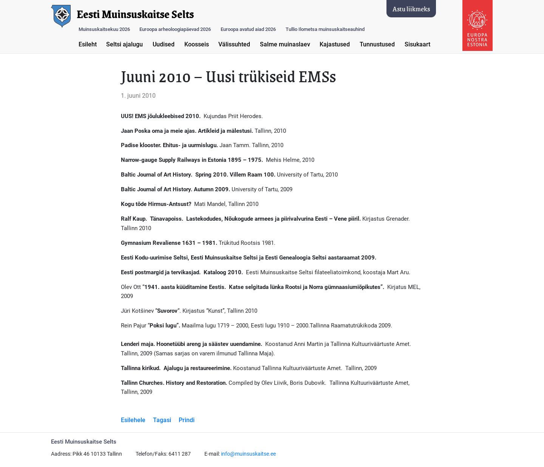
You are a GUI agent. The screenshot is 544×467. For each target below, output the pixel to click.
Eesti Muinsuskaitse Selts (135, 14)
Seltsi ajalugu (124, 44)
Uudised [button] (164, 44)
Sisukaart (417, 44)
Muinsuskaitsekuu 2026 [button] (104, 29)
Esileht (88, 44)
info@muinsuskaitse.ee (248, 454)
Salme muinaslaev (285, 44)
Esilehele (133, 420)
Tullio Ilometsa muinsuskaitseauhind (325, 29)
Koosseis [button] (196, 44)
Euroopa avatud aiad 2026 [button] (248, 29)
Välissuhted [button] (234, 44)
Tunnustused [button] (377, 44)
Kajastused (335, 44)
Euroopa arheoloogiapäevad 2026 (175, 29)
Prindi (187, 420)
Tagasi (162, 420)
